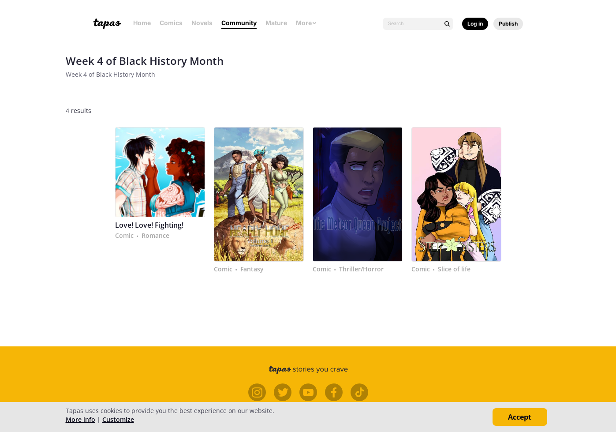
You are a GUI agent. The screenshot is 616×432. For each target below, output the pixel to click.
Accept (519, 417)
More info (80, 419)
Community (239, 22)
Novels (202, 22)
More (306, 22)
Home (142, 22)
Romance (155, 236)
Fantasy (252, 269)
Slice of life (454, 269)
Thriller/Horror (361, 269)
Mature (276, 22)
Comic (124, 236)
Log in (475, 23)
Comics (171, 22)
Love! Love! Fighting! (149, 225)
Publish (508, 23)
